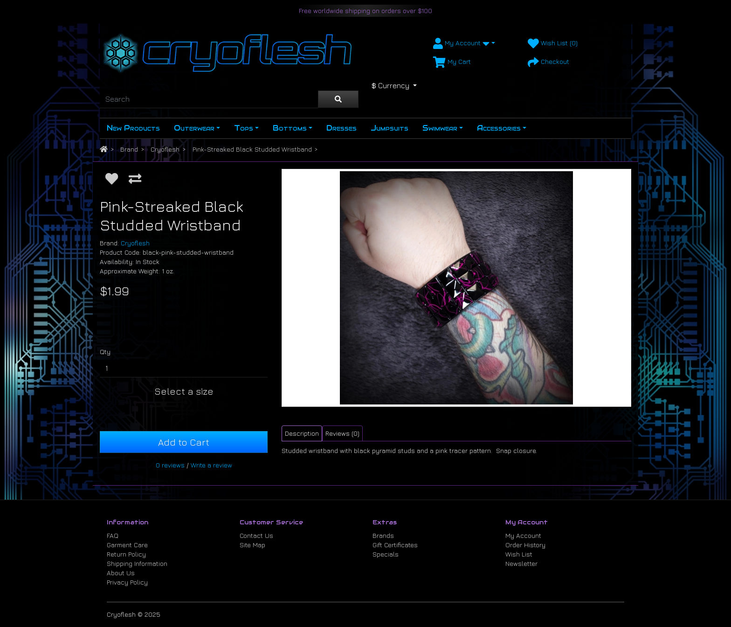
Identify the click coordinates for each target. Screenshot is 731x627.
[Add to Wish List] (112, 178)
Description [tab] (302, 433)
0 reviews (170, 465)
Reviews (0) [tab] (342, 433)
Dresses (341, 128)
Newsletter (521, 563)
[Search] (209, 99)
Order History (525, 545)
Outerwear (194, 128)
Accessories (499, 128)
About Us (121, 573)
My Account (523, 535)
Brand (129, 149)
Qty (105, 351)
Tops (243, 128)
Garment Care (127, 545)
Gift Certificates (395, 545)
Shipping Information (137, 563)
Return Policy (126, 554)
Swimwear (439, 128)
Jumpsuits (389, 128)
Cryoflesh (165, 149)
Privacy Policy (127, 582)
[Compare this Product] (135, 178)
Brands (383, 535)
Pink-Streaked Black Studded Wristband (252, 149)
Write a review (211, 465)
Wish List (518, 554)
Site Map (252, 545)
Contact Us (256, 535)
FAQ (112, 535)
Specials (385, 554)
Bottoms (290, 128)
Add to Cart (183, 442)
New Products (133, 128)
